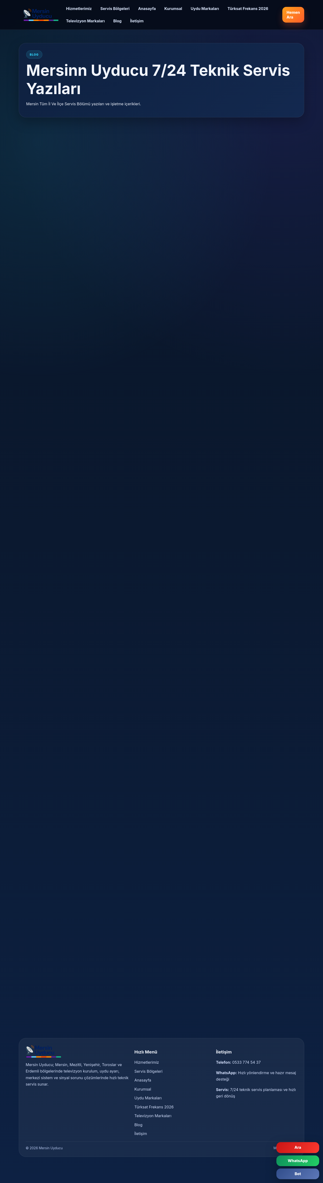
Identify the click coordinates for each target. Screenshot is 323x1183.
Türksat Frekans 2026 (248, 8)
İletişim (136, 21)
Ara (297, 1147)
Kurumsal (173, 8)
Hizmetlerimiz (79, 8)
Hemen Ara (293, 14)
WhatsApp (298, 1160)
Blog (117, 21)
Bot (298, 1173)
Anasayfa (147, 8)
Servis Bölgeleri (115, 8)
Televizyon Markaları (85, 21)
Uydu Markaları (205, 8)
